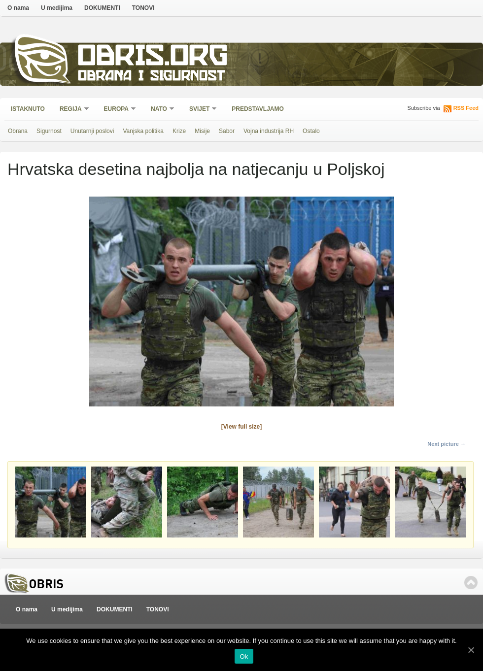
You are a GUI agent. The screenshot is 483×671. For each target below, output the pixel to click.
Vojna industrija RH (268, 131)
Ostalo (311, 131)
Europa (117, 109)
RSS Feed (466, 108)
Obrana (18, 131)
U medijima (56, 7)
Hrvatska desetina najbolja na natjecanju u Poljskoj (195, 169)
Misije (202, 131)
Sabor (227, 131)
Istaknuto (28, 108)
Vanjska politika (143, 131)
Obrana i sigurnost (151, 77)
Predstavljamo (258, 108)
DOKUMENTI (102, 7)
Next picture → (446, 444)
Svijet (200, 109)
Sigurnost (49, 131)
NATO (159, 109)
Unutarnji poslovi (92, 131)
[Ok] (471, 650)
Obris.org (153, 58)
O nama (18, 7)
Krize (179, 131)
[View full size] (241, 426)
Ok (244, 656)
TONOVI (143, 7)
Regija (71, 109)
